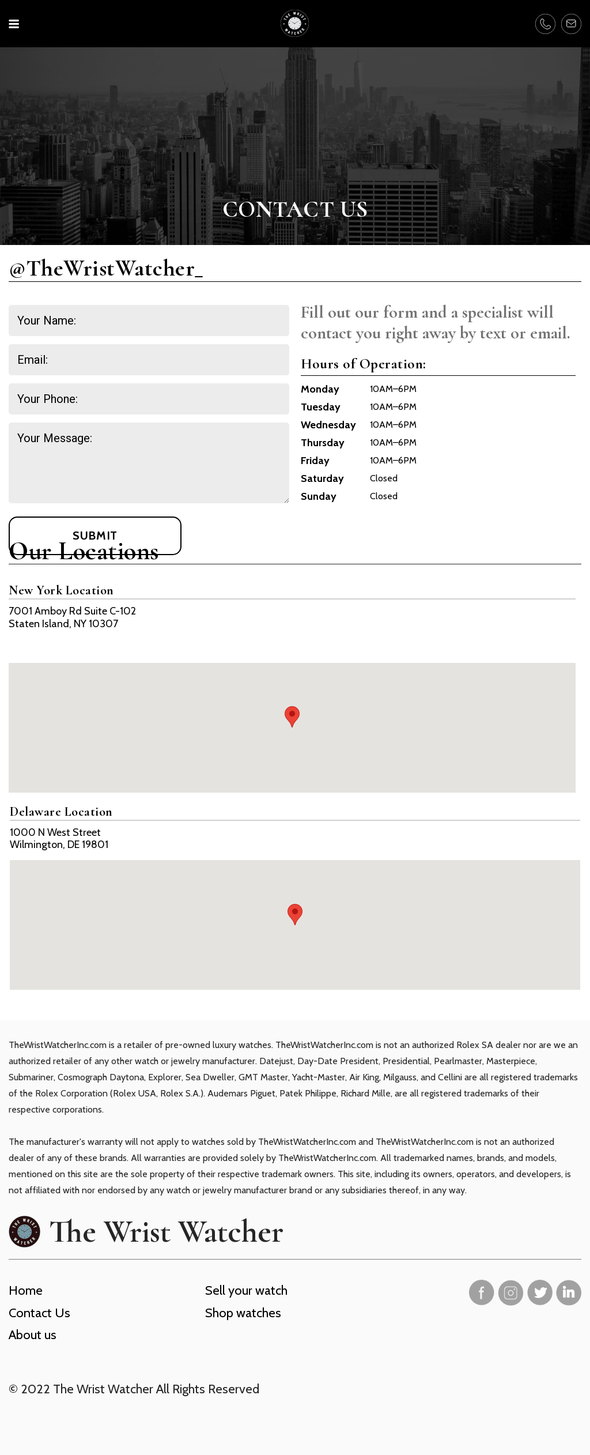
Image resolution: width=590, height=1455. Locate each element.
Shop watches (243, 1313)
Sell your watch (246, 1290)
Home (26, 1290)
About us (32, 1335)
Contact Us (39, 1313)
